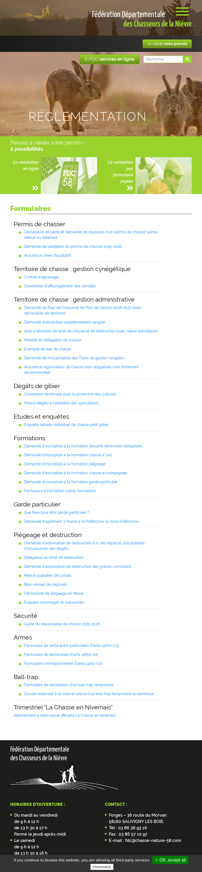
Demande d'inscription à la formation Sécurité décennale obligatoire (83, 446)
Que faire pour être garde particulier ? (56, 512)
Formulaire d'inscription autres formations (60, 491)
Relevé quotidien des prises (48, 575)
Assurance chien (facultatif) (47, 255)
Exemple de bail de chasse (47, 349)
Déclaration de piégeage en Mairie (53, 593)
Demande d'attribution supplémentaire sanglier (65, 322)
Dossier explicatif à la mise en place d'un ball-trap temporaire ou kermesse (89, 694)
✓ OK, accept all (170, 860)
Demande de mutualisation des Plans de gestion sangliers (74, 358)
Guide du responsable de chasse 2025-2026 (62, 624)
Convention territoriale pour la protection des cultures (70, 394)
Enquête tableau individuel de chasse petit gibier (66, 425)
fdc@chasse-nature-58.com (152, 840)
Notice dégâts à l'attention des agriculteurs (61, 403)
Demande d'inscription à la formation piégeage (64, 464)
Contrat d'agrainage (41, 277)
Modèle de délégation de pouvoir (52, 340)
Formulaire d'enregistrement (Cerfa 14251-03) (63, 663)
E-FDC (109, 59)
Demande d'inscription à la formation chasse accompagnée (75, 473)
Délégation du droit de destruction (53, 557)
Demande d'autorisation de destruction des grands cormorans (77, 566)
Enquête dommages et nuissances (54, 602)
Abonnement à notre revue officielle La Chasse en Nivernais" (65, 715)
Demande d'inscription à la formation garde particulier (71, 482)
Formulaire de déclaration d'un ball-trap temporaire (68, 685)
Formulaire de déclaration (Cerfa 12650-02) (61, 654)
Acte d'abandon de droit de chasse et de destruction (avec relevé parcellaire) (91, 331)
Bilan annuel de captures (45, 584)
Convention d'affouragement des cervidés (60, 286)
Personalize (102, 867)
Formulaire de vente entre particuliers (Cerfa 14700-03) (71, 645)
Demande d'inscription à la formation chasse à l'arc (68, 455)
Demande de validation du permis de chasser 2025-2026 (73, 246)
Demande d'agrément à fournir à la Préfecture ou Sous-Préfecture (81, 521)
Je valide (167, 43)
